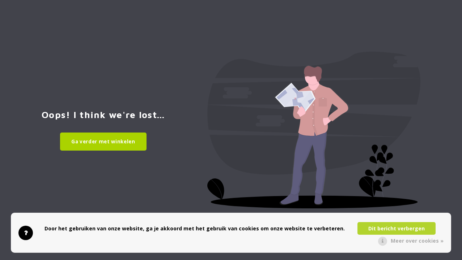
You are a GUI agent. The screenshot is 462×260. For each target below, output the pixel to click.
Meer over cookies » (417, 240)
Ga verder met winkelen (103, 141)
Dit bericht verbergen (396, 228)
